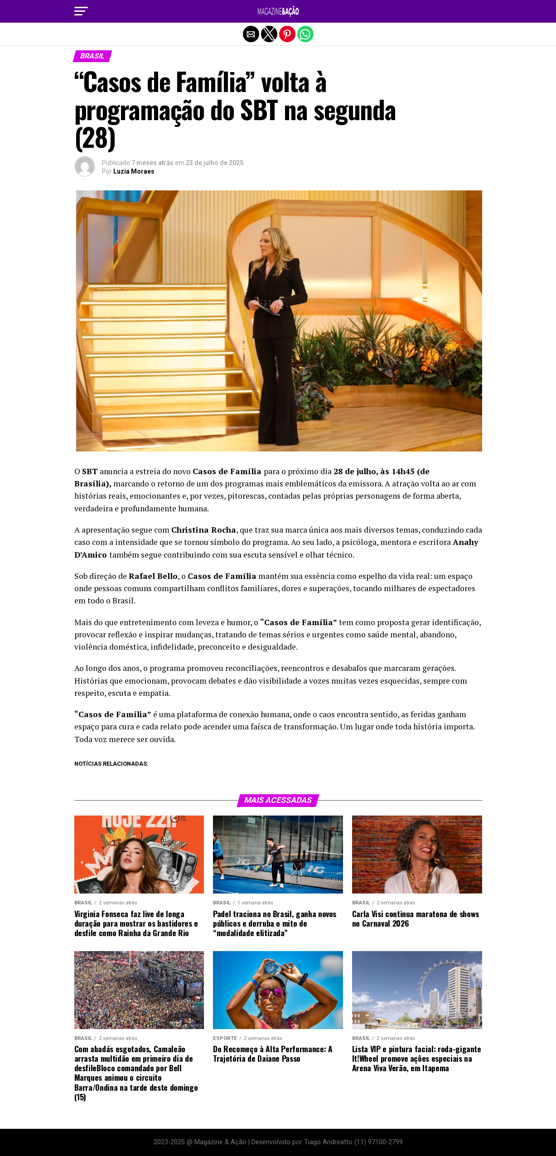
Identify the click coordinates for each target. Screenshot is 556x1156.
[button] (81, 11)
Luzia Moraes (134, 171)
